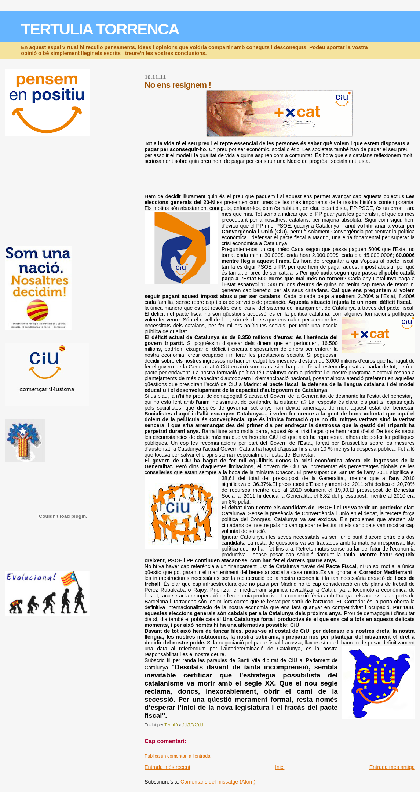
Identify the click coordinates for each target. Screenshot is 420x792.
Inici (279, 767)
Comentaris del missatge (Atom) (217, 782)
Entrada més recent (167, 767)
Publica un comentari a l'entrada (177, 756)
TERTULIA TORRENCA (100, 29)
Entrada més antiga (392, 767)
